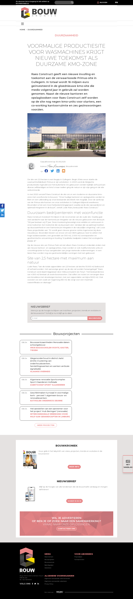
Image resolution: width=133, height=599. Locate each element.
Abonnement (49, 557)
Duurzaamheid (35, 30)
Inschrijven (95, 318)
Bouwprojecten (49, 559)
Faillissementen (79, 559)
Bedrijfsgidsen (49, 565)
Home (22, 30)
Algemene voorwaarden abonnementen (57, 578)
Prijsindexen (78, 557)
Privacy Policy (49, 584)
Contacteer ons (66, 529)
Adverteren (48, 568)
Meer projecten (45, 425)
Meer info (74, 467)
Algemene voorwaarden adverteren (56, 581)
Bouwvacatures (49, 562)
